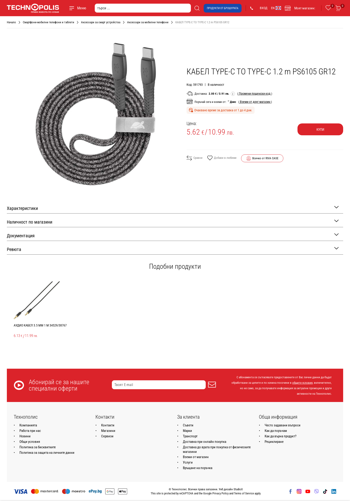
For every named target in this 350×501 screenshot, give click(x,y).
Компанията (28, 425)
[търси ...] (143, 8)
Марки (187, 431)
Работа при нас (30, 431)
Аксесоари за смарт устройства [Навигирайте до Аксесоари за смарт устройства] (100, 22)
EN (276, 8)
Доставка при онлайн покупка (204, 442)
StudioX (238, 489)
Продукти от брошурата (222, 8)
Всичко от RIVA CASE (265, 158)
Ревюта (173, 249)
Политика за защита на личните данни (46, 453)
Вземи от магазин (196, 457)
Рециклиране (274, 442)
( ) (254, 93)
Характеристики (173, 208)
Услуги (188, 462)
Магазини (108, 431)
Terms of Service (244, 493)
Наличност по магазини (173, 222)
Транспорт (190, 436)
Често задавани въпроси (282, 425)
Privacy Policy (220, 493)
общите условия (302, 382)
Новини (25, 436)
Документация (173, 235)
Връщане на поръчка (197, 468)
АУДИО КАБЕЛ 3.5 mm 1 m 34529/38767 (40, 325)
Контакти (107, 425)
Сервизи (107, 436)
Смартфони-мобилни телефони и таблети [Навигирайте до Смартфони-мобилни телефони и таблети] (48, 22)
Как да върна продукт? (280, 436)
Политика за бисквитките (37, 447)
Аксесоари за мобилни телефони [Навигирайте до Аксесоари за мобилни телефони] (147, 22)
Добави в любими (222, 158)
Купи (320, 130)
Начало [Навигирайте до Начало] (11, 22)
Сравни (195, 158)
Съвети (188, 425)
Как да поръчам (276, 431)
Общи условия (29, 442)
